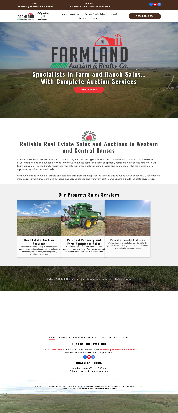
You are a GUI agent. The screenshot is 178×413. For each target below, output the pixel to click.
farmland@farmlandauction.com (35, 6)
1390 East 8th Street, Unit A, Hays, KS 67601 (89, 6)
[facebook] (151, 5)
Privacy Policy (111, 388)
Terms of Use (98, 388)
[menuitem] (64, 14)
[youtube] (155, 5)
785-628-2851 (63, 280)
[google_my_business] (159, 5)
